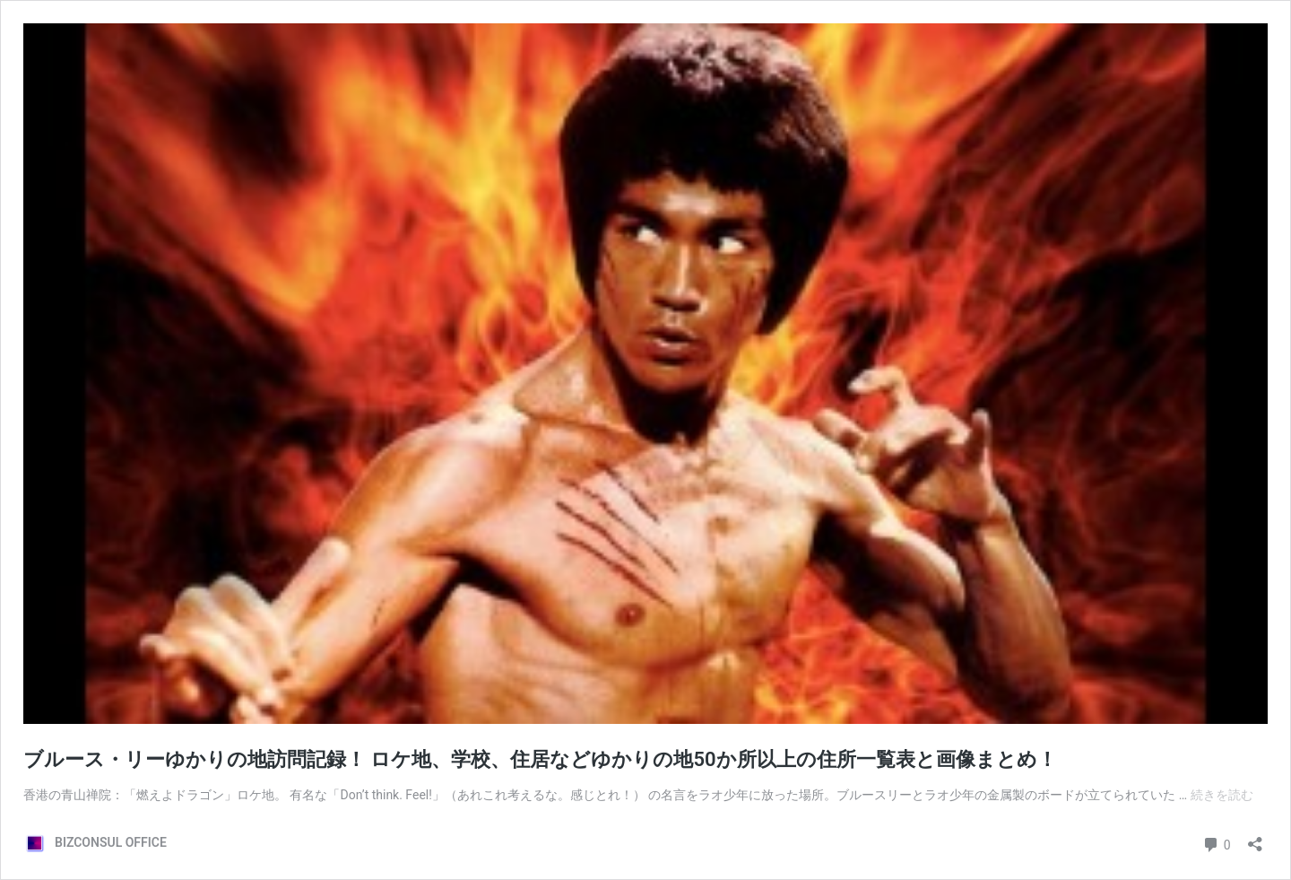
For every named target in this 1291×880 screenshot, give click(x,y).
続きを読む (1222, 795)
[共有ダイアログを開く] (1255, 838)
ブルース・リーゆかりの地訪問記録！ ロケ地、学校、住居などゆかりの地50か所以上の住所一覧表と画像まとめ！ (540, 759)
